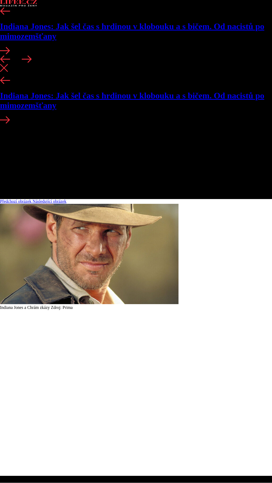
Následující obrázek (50, 201)
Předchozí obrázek (16, 201)
